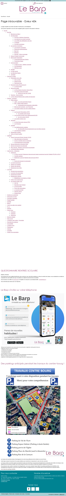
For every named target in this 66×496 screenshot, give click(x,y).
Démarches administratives (20, 49)
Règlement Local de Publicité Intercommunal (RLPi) (26, 157)
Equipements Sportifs (16, 174)
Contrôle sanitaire (18, 156)
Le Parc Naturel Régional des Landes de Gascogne (23, 96)
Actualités (9, 230)
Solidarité (9, 135)
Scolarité (13, 125)
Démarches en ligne (12, 196)
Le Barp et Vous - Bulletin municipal (22, 64)
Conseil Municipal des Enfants (21, 59)
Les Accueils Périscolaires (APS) (22, 112)
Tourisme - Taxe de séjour (17, 95)
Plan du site (10, 218)
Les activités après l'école (24, 113)
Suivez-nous (10, 210)
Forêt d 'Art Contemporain (17, 179)
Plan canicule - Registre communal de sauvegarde (22, 147)
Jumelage (13, 74)
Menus (8, 203)
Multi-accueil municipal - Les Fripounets (23, 106)
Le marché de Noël (18, 190)
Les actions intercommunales (21, 91)
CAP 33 (16, 183)
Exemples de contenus (12, 222)
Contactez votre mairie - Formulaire (15, 220)
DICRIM (13, 69)
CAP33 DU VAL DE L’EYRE (24, 93)
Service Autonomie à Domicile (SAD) (19, 144)
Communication (14, 62)
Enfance (13, 110)
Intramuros (13, 215)
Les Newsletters (18, 66)
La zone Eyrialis (18, 86)
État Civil (16, 51)
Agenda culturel (18, 191)
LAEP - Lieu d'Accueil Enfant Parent (22, 101)
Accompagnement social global (21, 142)
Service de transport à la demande (19, 145)
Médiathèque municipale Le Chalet (22, 178)
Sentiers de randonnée (12, 195)
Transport (13, 159)
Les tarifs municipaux (19, 44)
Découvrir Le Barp (11, 76)
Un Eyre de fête (18, 186)
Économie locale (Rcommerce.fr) (18, 84)
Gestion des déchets (15, 166)
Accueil (5, 30)
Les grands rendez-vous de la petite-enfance (24, 108)
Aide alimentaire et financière (21, 139)
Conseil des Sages (18, 61)
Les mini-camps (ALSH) (23, 117)
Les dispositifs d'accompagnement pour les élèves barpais (31, 128)
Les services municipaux (16, 45)
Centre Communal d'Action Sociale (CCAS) (21, 137)
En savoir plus (46, 0)
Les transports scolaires (20, 130)
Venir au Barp (17, 79)
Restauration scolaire (16, 132)
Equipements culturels (16, 176)
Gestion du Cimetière (16, 164)
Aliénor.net (61, 494)
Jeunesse (13, 120)
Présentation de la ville (16, 78)
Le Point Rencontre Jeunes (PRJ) (22, 122)
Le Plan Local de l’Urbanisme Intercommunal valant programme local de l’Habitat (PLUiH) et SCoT (37, 154)
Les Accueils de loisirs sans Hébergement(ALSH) (25, 115)
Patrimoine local (18, 83)
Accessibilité (10, 223)
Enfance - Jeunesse (12, 98)
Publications (10, 227)
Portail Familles (10, 200)
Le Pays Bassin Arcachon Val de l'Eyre (23, 90)
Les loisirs (9, 169)
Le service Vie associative (17, 173)
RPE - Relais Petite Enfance (21, 103)
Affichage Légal (18, 68)
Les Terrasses (17, 123)
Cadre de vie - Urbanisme (13, 151)
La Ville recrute (14, 71)
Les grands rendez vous (16, 181)
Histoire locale (17, 81)
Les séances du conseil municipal (22, 39)
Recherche (39, 3)
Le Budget (16, 42)
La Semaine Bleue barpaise (17, 149)
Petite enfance (14, 100)
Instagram (13, 213)
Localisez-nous (10, 225)
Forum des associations (20, 188)
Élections (16, 52)
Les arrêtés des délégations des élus (23, 40)
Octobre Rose (17, 193)
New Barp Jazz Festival (19, 184)
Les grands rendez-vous (20, 118)
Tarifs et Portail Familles (16, 134)
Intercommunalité (15, 88)
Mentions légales (11, 217)
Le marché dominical (16, 162)
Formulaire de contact (5, 480)
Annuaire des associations (17, 171)
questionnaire (16, 279)
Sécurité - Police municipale (20, 54)
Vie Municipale (14, 35)
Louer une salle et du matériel (14, 205)
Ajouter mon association (13, 232)
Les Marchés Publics (16, 73)
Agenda (9, 228)
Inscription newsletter (12, 198)
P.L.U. (8, 206)
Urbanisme (13, 152)
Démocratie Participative (16, 57)
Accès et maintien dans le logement (22, 140)
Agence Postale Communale (17, 56)
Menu (5, 3)
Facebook (13, 211)
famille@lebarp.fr (42, 279)
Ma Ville (9, 32)
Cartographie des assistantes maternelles (27, 105)
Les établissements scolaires (21, 127)
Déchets (9, 208)
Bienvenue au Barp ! (15, 34)
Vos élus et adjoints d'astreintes (21, 37)
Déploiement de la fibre (16, 167)
